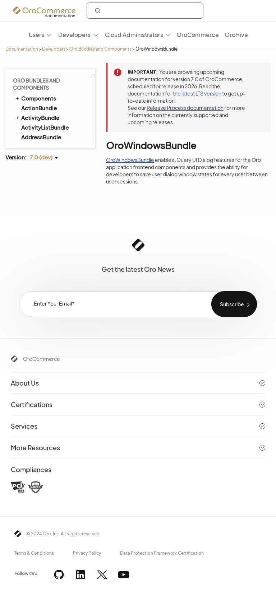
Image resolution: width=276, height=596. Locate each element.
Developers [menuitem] (74, 34)
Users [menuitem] (36, 34)
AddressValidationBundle (54, 106)
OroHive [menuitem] (236, 34)
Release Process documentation (185, 107)
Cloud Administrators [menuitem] (134, 34)
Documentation (21, 49)
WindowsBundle (42, 77)
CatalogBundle (41, 116)
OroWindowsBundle (130, 160)
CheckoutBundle (40, 126)
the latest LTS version (197, 93)
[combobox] (145, 10)
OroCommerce (41, 358)
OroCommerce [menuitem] (197, 34)
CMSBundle (33, 135)
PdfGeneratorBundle (45, 97)
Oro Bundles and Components (100, 49)
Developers (53, 49)
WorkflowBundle (39, 87)
